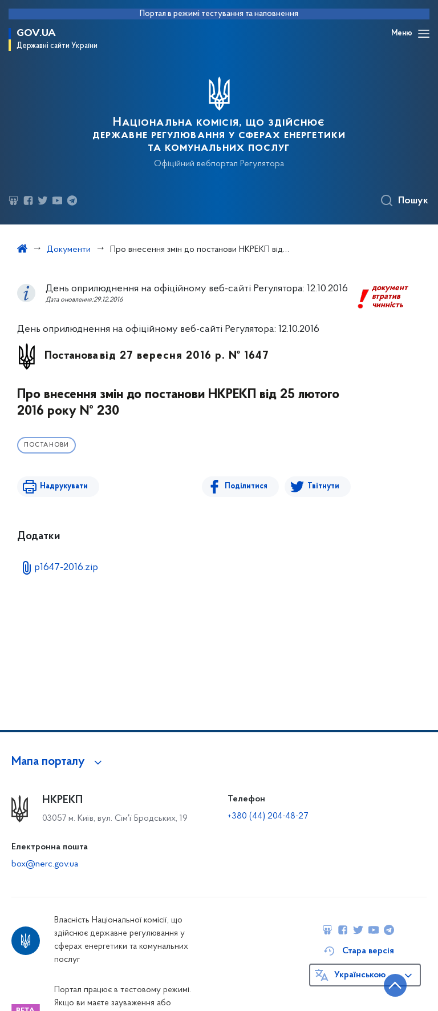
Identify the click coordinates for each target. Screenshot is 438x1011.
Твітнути (323, 486)
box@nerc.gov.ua (44, 864)
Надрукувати (64, 486)
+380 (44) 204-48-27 (268, 816)
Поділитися (246, 486)
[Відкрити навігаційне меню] (423, 33)
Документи (69, 249)
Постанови (46, 445)
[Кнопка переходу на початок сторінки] (395, 985)
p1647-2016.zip (66, 567)
